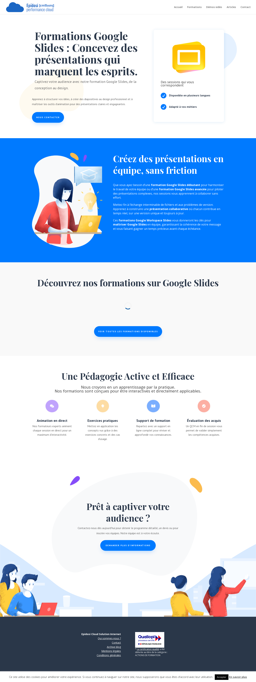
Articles (231, 7)
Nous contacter (48, 117)
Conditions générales (109, 655)
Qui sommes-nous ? (109, 638)
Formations (194, 7)
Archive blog (114, 647)
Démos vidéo (214, 7)
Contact (246, 7)
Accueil (178, 7)
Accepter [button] (221, 677)
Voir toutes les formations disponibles (128, 331)
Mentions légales (111, 651)
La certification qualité (148, 649)
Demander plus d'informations (128, 545)
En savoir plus (238, 677)
